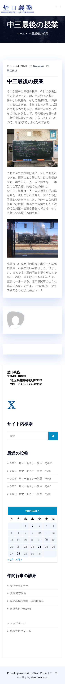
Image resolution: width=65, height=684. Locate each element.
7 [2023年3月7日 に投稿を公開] (18, 533)
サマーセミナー (19, 585)
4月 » (19, 559)
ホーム (21, 33)
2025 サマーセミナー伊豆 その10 (31, 463)
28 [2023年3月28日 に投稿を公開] (18, 553)
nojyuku (38, 66)
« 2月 (11, 559)
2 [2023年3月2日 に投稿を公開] (32, 526)
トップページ (18, 623)
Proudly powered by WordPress (27, 673)
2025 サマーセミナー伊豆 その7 (30, 486)
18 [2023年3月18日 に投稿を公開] (46, 539)
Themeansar (39, 677)
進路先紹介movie (20, 608)
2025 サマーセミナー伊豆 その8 (30, 478)
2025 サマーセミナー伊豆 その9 (31, 471)
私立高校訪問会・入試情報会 (27, 601)
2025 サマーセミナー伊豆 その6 (30, 494)
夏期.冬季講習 (18, 593)
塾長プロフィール (20, 631)
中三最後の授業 (38, 33)
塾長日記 (12, 70)
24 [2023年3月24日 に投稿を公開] (39, 547)
